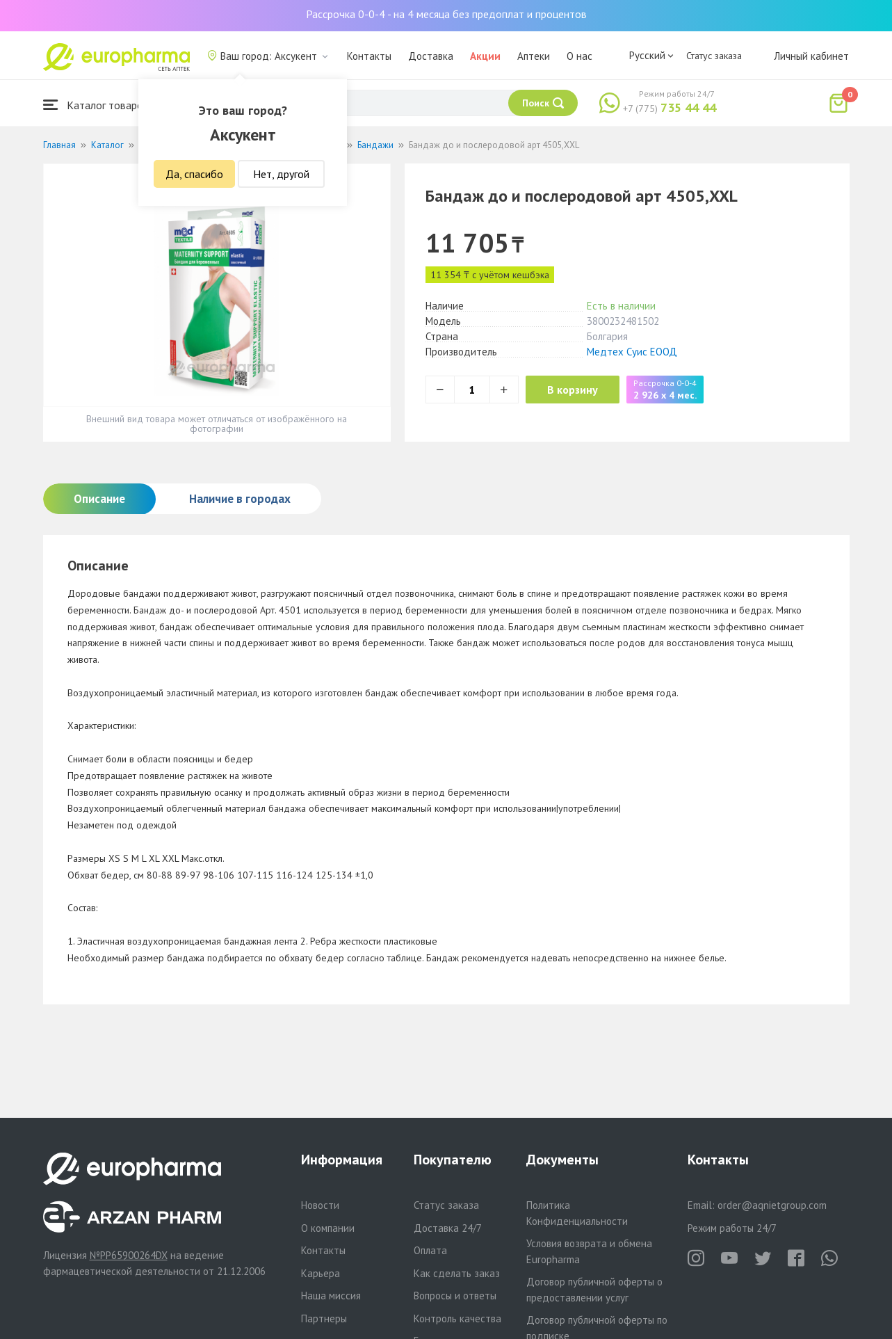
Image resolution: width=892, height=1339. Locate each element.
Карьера (320, 1273)
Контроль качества (457, 1318)
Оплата (430, 1250)
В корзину (578, 389)
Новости (320, 1205)
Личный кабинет (811, 56)
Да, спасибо (194, 174)
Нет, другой (281, 174)
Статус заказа (714, 55)
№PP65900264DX (129, 1255)
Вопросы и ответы (455, 1295)
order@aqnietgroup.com (772, 1205)
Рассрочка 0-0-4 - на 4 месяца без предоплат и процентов (446, 14)
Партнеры (324, 1318)
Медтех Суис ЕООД (632, 351)
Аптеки (533, 56)
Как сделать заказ (457, 1273)
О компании (328, 1228)
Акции (485, 56)
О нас (579, 56)
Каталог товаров (96, 104)
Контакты (369, 56)
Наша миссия (331, 1295)
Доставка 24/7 (448, 1228)
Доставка (430, 56)
